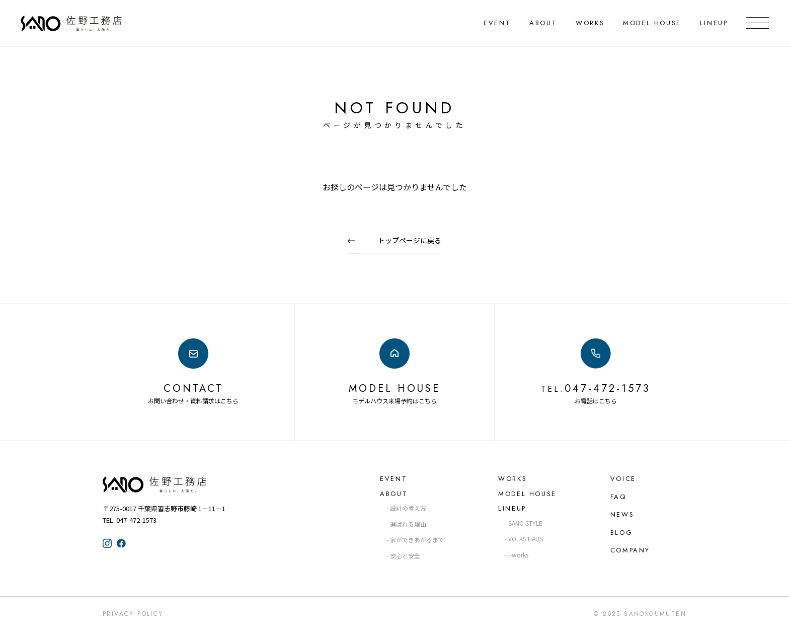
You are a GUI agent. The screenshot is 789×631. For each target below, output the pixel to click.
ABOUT (543, 23)
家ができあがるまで (417, 539)
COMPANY (630, 550)
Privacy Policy (133, 613)
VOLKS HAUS (525, 538)
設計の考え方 (408, 508)
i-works (518, 554)
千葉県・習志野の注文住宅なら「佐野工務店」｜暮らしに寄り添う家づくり (71, 23)
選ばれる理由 (408, 524)
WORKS (590, 23)
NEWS (622, 514)
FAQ (618, 497)
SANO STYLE (525, 523)
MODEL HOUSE (652, 23)
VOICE (623, 478)
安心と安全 (405, 555)
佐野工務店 (173, 484)
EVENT (497, 23)
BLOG (621, 532)
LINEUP (713, 23)
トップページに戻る (409, 240)
